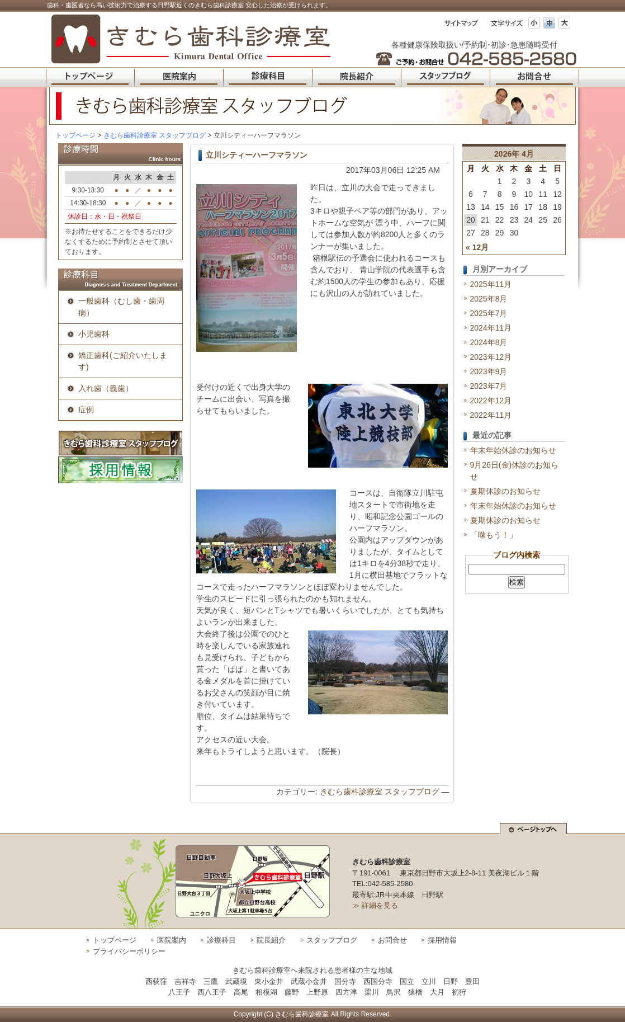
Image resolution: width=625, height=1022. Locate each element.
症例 (86, 409)
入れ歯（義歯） (105, 388)
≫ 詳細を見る (375, 905)
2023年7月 (489, 386)
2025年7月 (489, 313)
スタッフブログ (331, 940)
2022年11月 (491, 415)
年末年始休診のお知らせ (513, 450)
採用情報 (442, 940)
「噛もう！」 (493, 534)
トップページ (75, 135)
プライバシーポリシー (129, 951)
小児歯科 (94, 333)
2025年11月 (491, 284)
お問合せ (392, 940)
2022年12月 (491, 400)
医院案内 (171, 940)
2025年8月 (489, 298)
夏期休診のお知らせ (505, 491)
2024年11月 (491, 327)
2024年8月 (489, 342)
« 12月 (477, 247)
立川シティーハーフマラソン (256, 154)
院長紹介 (271, 940)
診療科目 (221, 940)
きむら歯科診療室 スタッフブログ (379, 791)
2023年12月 (491, 356)
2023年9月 (489, 371)
